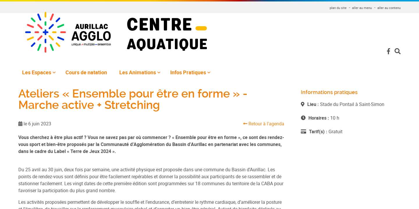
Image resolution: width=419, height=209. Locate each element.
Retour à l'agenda (263, 123)
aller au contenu (389, 8)
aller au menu (362, 8)
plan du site (338, 8)
